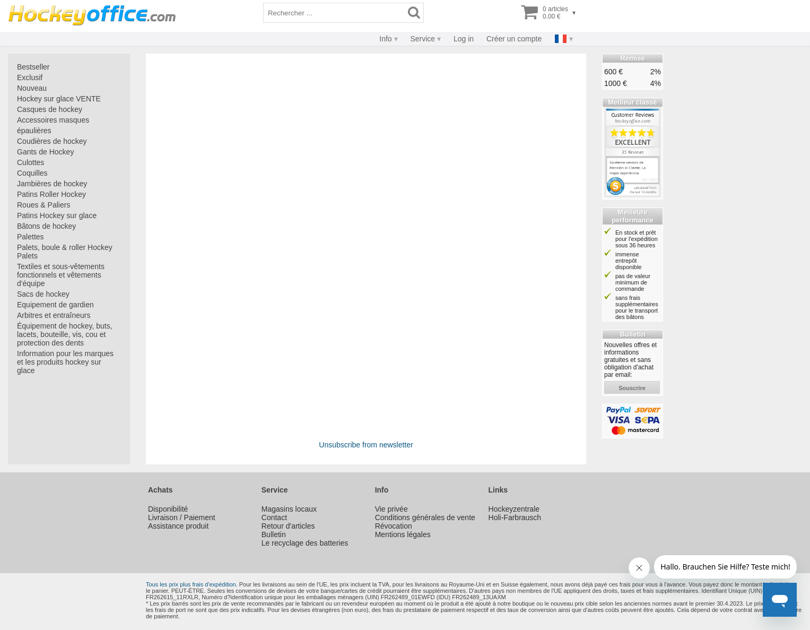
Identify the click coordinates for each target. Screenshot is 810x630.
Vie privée (391, 509)
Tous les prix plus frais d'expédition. (192, 584)
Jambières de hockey (52, 183)
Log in (464, 38)
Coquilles (32, 173)
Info (385, 38)
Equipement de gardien (55, 304)
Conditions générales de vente (425, 517)
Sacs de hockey (43, 294)
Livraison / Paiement (181, 517)
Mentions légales (403, 534)
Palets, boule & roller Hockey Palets (64, 251)
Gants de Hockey (45, 152)
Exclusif (29, 77)
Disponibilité (168, 509)
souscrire (632, 388)
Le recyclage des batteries (305, 543)
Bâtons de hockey (46, 226)
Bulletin (274, 534)
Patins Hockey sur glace (57, 215)
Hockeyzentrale (514, 509)
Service (422, 38)
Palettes (30, 236)
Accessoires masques (53, 120)
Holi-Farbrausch (515, 517)
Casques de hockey (49, 109)
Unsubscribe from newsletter (366, 445)
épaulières (34, 130)
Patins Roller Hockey (51, 194)
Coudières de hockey (52, 141)
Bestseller (33, 67)
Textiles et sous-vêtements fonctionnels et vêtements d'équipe (60, 275)
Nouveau (32, 88)
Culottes (30, 162)
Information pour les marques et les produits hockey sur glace (65, 362)
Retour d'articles (288, 526)
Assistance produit (178, 526)
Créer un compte (514, 38)
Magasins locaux (289, 509)
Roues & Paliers (43, 205)
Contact (274, 517)
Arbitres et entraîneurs (54, 315)
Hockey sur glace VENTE (59, 98)
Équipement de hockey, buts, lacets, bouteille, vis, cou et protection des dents (64, 334)
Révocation (393, 526)
